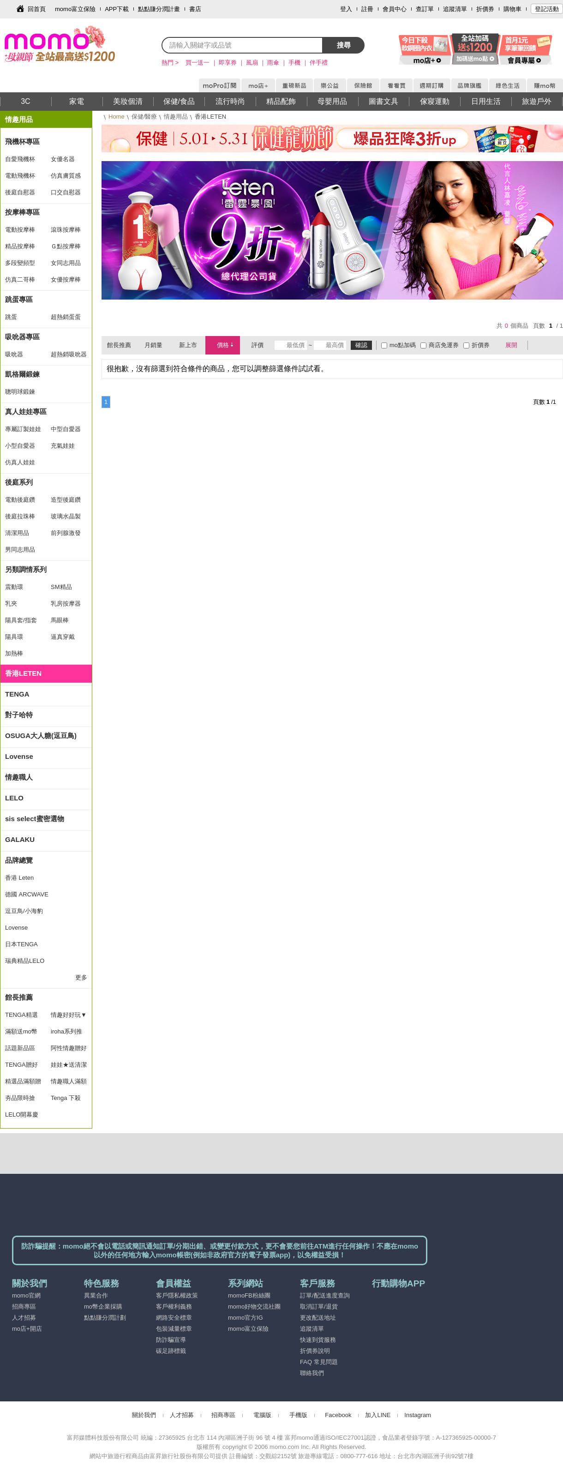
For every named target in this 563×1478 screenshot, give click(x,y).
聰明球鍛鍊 (20, 391)
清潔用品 (17, 532)
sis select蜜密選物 (34, 819)
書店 (195, 9)
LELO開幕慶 (21, 1114)
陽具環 (14, 636)
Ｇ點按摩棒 (66, 246)
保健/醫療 (144, 116)
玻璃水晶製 (66, 516)
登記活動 (547, 9)
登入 (346, 9)
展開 (511, 345)
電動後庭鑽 (20, 499)
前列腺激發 (66, 532)
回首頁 (37, 9)
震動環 (14, 586)
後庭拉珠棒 (20, 516)
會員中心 (395, 9)
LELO (14, 798)
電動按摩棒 (20, 229)
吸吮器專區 (22, 337)
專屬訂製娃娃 (23, 429)
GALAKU (20, 839)
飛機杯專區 (22, 141)
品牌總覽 (19, 860)
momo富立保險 (75, 9)
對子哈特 (19, 715)
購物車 (512, 9)
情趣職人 (19, 777)
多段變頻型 (20, 262)
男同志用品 (20, 549)
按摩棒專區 (22, 212)
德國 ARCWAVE (26, 894)
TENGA (17, 694)
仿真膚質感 (66, 175)
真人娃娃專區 (26, 411)
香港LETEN (23, 673)
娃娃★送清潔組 (69, 1067)
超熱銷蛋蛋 (66, 316)
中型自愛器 (66, 429)
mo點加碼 (402, 345)
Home (116, 116)
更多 (81, 977)
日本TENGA (21, 944)
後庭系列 (19, 482)
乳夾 (11, 603)
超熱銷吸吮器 (69, 354)
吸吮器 (14, 354)
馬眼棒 (60, 620)
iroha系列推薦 (66, 1034)
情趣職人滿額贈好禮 (69, 1084)
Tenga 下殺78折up (66, 1100)
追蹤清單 (455, 9)
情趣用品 (176, 116)
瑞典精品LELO (24, 960)
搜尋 (344, 45)
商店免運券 (444, 345)
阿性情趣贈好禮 (69, 1051)
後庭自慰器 (20, 192)
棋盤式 (539, 345)
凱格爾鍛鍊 (22, 374)
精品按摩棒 (20, 246)
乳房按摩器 (66, 603)
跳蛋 (11, 316)
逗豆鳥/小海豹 (24, 910)
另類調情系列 (26, 569)
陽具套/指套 (21, 620)
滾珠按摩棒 (66, 229)
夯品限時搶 (20, 1097)
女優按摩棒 (66, 279)
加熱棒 (14, 653)
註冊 (367, 9)
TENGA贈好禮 (21, 1067)
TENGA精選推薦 (21, 1017)
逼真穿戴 (63, 636)
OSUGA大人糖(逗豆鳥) (41, 735)
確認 (361, 345)
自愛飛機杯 (20, 159)
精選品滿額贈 (23, 1081)
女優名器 (63, 159)
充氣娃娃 (63, 445)
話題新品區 (20, 1048)
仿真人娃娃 (20, 462)
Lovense (19, 756)
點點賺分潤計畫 (159, 9)
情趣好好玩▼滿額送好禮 (69, 1017)
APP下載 (117, 9)
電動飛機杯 (20, 175)
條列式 (552, 345)
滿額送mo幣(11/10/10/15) (23, 1034)
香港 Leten (19, 877)
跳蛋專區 (19, 299)
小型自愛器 (20, 445)
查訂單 (425, 9)
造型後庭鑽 (66, 499)
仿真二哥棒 (20, 279)
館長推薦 (19, 997)
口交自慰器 (66, 192)
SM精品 (61, 586)
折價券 (485, 9)
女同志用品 (66, 262)
